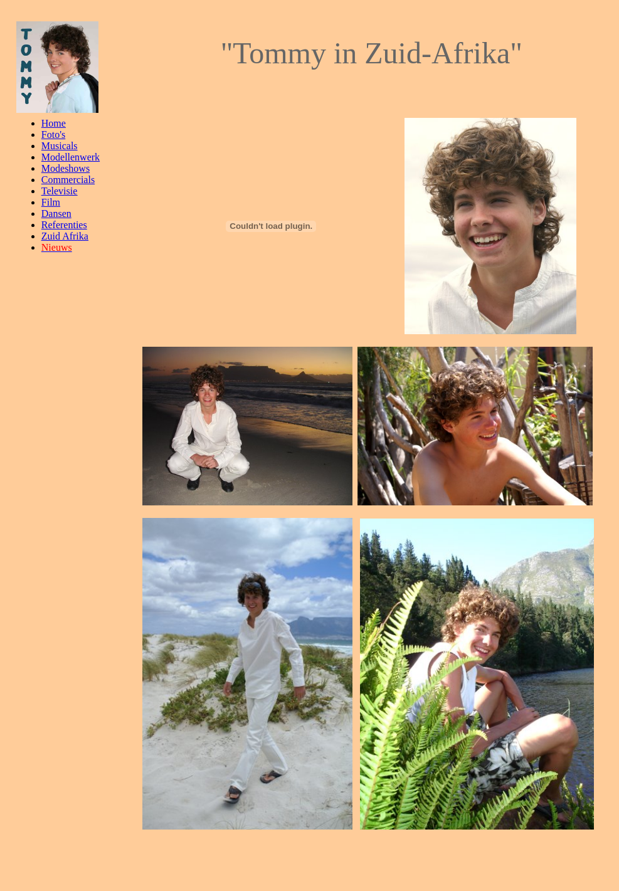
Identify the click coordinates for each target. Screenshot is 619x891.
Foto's (53, 134)
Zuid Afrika (64, 236)
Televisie (59, 191)
